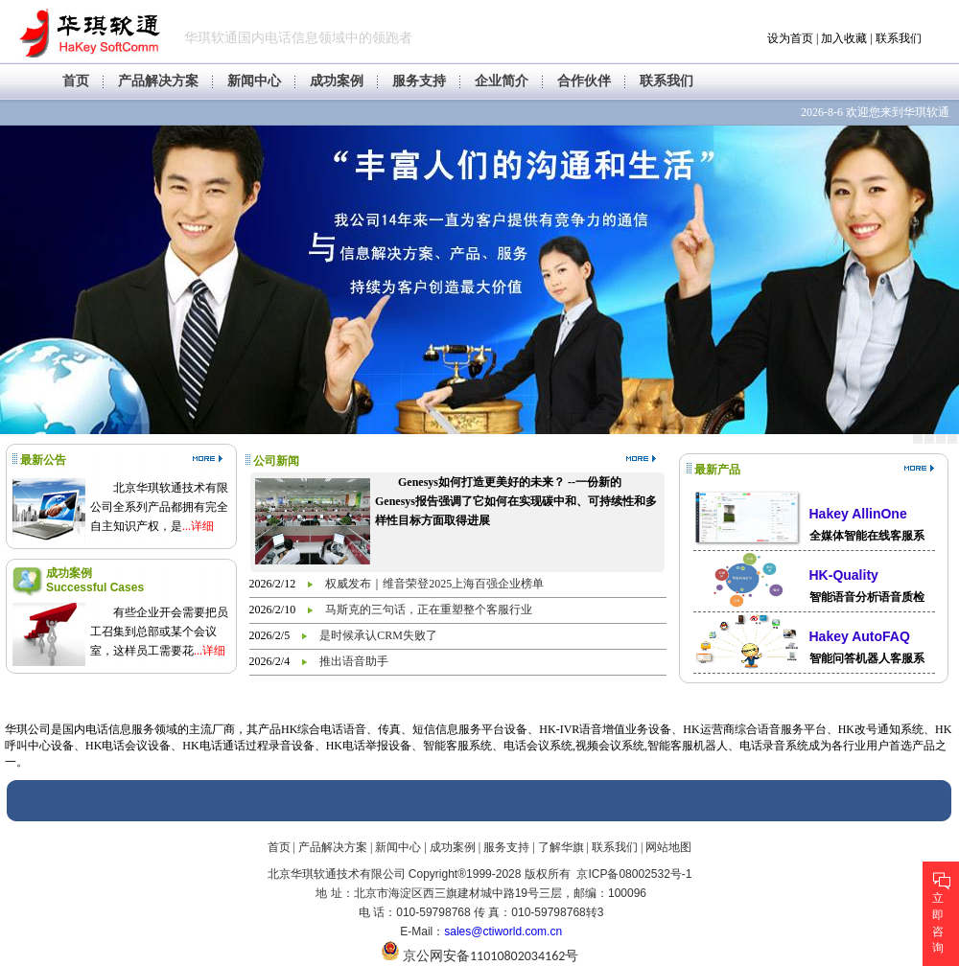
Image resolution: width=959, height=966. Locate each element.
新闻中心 (254, 81)
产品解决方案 (158, 81)
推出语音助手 (353, 661)
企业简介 (501, 81)
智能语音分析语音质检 (866, 597)
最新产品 (717, 469)
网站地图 (668, 847)
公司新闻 (276, 461)
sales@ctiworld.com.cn (503, 931)
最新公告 (43, 460)
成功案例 (336, 81)
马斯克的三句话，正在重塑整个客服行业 (428, 609)
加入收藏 (844, 38)
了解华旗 (561, 847)
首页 (75, 81)
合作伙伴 (584, 81)
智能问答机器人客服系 (866, 658)
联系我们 (899, 38)
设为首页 (790, 38)
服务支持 (419, 81)
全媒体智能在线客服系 (866, 535)
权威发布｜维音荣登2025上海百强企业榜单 (434, 583)
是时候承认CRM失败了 (378, 635)
